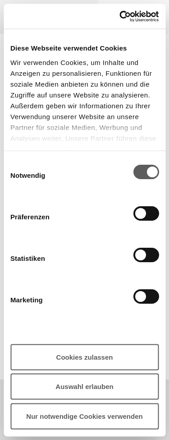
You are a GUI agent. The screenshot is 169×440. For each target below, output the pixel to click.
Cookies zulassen (84, 357)
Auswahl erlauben (84, 386)
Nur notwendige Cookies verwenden (84, 416)
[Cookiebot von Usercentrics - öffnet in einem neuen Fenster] (120, 16)
